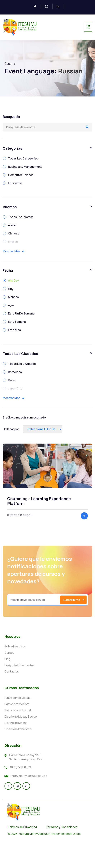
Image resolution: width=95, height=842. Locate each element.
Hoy (10, 289)
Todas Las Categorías (23, 158)
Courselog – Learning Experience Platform (39, 501)
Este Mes (14, 330)
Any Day (13, 280)
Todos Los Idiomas (21, 217)
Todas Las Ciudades (22, 364)
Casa (7, 64)
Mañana (13, 297)
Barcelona (15, 372)
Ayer (11, 305)
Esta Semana (17, 322)
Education (15, 183)
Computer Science (21, 175)
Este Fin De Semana (21, 313)
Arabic (12, 225)
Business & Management (25, 167)
